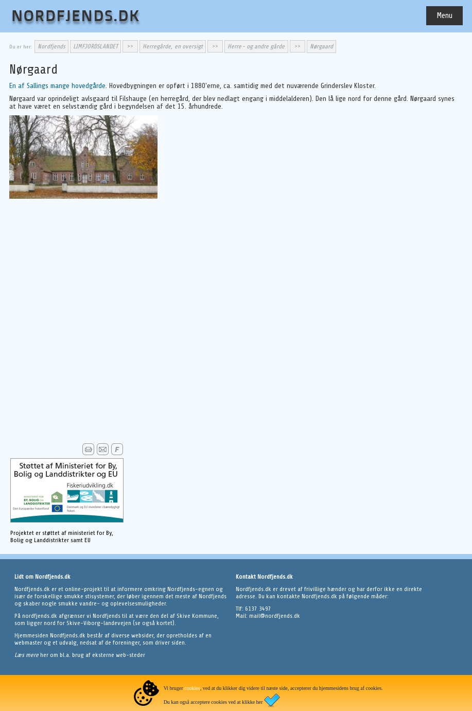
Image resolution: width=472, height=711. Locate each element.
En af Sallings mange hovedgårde (57, 86)
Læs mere (27, 654)
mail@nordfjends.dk (274, 615)
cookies (192, 688)
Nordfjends (51, 46)
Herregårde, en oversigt (173, 46)
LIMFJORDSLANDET (95, 46)
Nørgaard (321, 46)
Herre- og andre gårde (256, 46)
